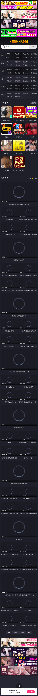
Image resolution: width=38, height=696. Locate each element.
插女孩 (9, 93)
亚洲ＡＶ (9, 62)
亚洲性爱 (9, 70)
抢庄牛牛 (34, 57)
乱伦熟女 (26, 73)
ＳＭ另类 (34, 65)
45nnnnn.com (19, 42)
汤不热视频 (33, 93)
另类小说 (17, 89)
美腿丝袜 (9, 81)
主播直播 (26, 65)
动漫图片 (34, 77)
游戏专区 (34, 54)
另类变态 (34, 73)
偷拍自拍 (17, 70)
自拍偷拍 (17, 62)
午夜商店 (17, 93)
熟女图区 (26, 81)
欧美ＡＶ (26, 62)
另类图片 (34, 81)
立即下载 (31, 692)
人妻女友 (26, 85)
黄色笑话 (26, 89)
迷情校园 (9, 89)
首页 (8, 632)
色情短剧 (17, 97)
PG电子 (9, 54)
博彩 (2, 55)
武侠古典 (34, 85)
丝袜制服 (17, 65)
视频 (2, 63)
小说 (2, 87)
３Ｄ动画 (34, 62)
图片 (2, 79)
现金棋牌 (26, 57)
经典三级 (17, 73)
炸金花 (18, 57)
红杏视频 (9, 97)
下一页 (22, 632)
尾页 (29, 632)
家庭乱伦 (17, 85)
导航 (2, 95)
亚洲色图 (17, 77)
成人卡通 (26, 70)
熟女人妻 (9, 65)
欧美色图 (26, 77)
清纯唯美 (17, 81)
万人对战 (26, 54)
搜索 (33, 47)
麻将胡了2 (9, 57)
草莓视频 (26, 93)
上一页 (15, 632)
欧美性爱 (34, 70)
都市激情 (9, 85)
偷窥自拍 (9, 77)
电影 (2, 71)
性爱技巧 (34, 89)
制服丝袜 (9, 73)
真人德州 (17, 54)
